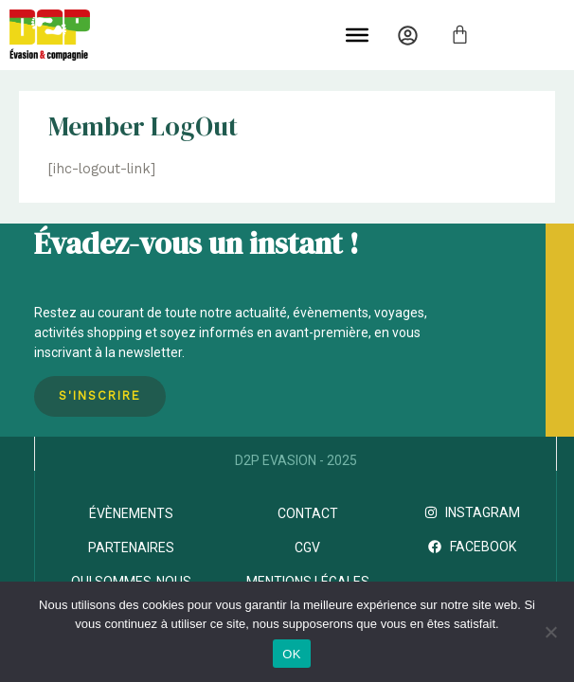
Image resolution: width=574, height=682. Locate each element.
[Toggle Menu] (357, 35)
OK (291, 654)
